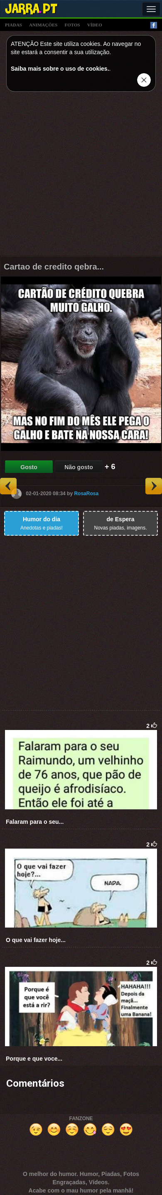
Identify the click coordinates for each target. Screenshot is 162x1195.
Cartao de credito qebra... (54, 266)
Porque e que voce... (34, 1058)
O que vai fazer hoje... (36, 940)
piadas (13, 24)
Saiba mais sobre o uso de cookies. (60, 68)
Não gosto (78, 467)
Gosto (28, 467)
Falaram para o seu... (35, 821)
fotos (72, 24)
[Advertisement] (81, 176)
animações (43, 24)
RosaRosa (86, 493)
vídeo (94, 24)
